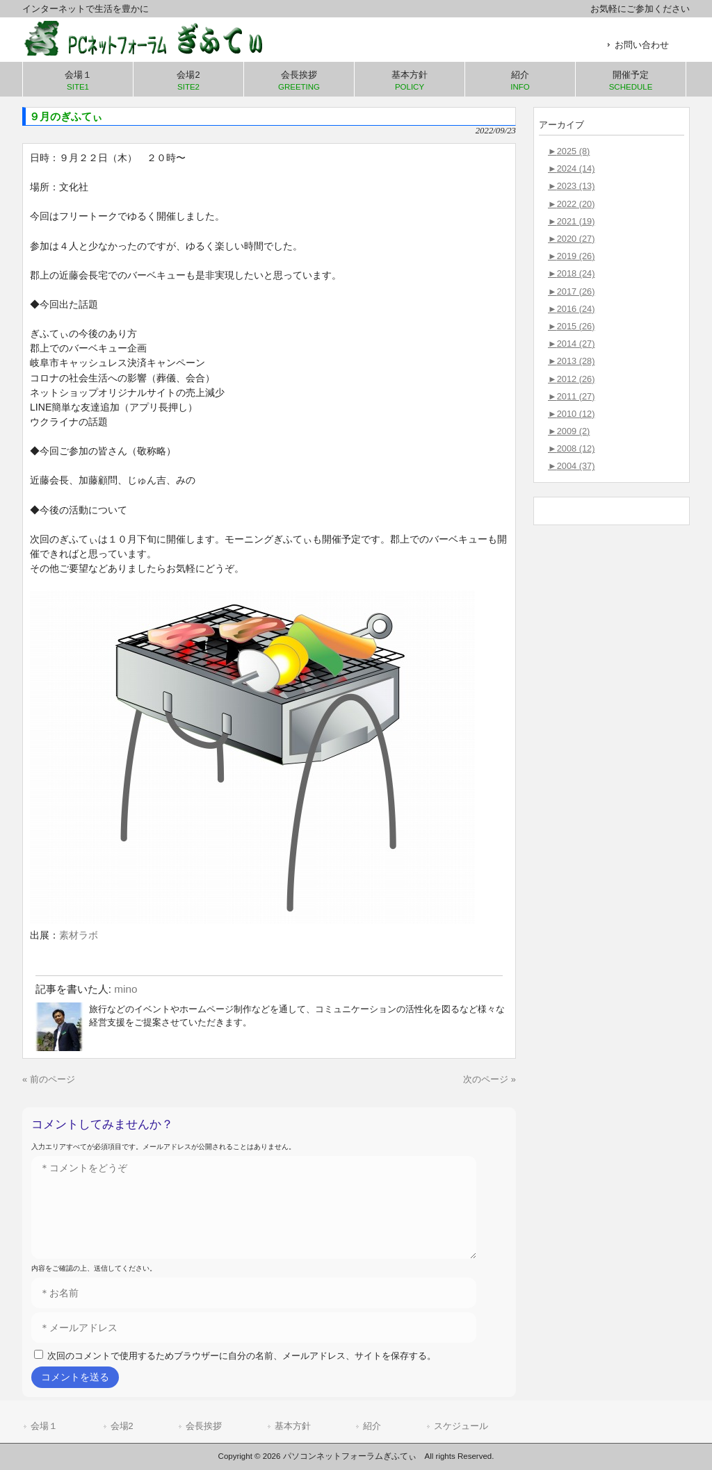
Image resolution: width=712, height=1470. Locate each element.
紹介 (372, 1426)
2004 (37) (571, 466)
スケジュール (461, 1426)
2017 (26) (571, 291)
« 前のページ (48, 1079)
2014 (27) (571, 343)
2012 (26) (571, 379)
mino (125, 989)
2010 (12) (571, 413)
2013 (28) (571, 361)
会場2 (122, 1426)
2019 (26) (571, 256)
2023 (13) (571, 186)
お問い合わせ (642, 45)
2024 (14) (571, 168)
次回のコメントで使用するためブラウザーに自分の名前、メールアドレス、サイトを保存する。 (241, 1356)
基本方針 (293, 1426)
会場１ (44, 1426)
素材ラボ (78, 935)
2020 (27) (571, 238)
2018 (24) (571, 273)
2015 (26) (571, 326)
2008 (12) (571, 448)
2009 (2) (569, 431)
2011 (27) (571, 396)
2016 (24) (571, 309)
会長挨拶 (204, 1426)
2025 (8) (569, 151)
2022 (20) (571, 204)
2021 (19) (571, 221)
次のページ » (489, 1079)
